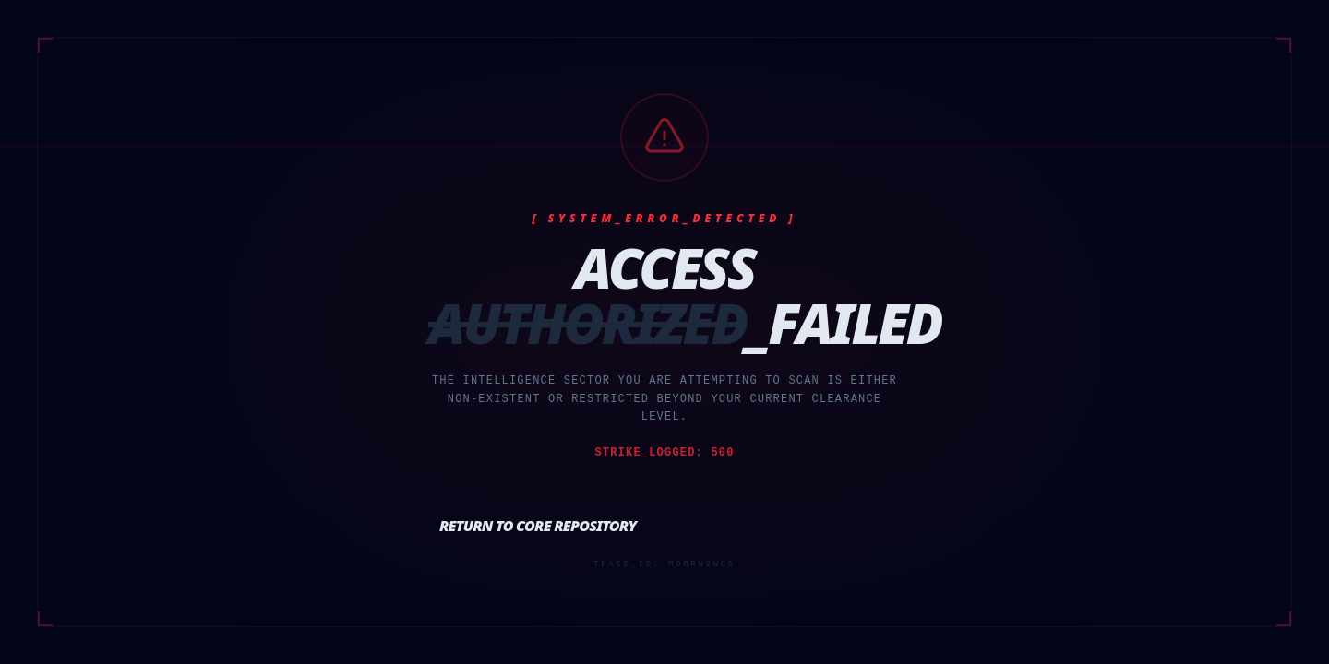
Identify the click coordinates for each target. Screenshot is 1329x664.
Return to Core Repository (537, 526)
